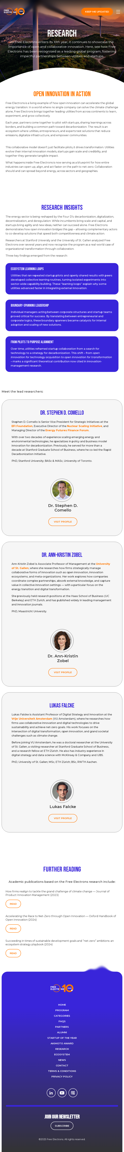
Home (62, 1004)
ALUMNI (62, 1032)
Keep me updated (97, 11)
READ (13, 903)
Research (62, 1048)
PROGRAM (62, 1010)
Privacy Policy (62, 1076)
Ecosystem (62, 1054)
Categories (62, 1015)
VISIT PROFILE (63, 521)
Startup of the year (62, 1037)
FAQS (62, 1021)
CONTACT (62, 1065)
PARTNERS (62, 1026)
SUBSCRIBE (62, 1125)
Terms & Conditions (62, 1071)
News (62, 1059)
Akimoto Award (62, 1043)
